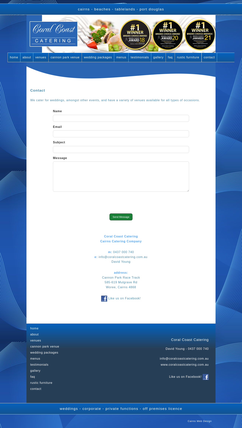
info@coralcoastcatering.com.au (184, 358)
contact (209, 57)
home (14, 57)
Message (60, 158)
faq (170, 57)
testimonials (140, 57)
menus (121, 57)
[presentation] (121, 203)
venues (40, 57)
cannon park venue (65, 57)
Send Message (121, 217)
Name (57, 111)
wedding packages (98, 57)
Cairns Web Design (200, 421)
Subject (59, 142)
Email (57, 126)
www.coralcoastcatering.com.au (185, 364)
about (26, 57)
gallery (158, 57)
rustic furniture (188, 57)
